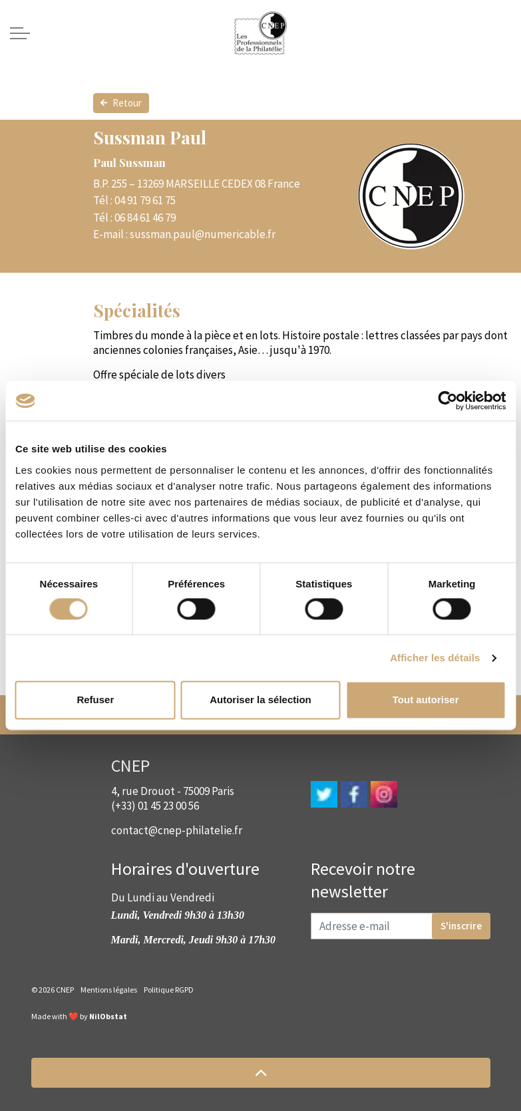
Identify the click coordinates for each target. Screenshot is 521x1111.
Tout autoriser (426, 700)
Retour (121, 103)
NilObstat (108, 1016)
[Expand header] (20, 33)
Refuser (95, 700)
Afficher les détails (435, 657)
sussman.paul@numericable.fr (202, 234)
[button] (260, 1073)
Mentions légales (109, 990)
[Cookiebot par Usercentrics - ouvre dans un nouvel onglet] (447, 400)
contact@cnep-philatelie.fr (176, 830)
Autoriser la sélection (260, 700)
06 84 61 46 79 (145, 217)
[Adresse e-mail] (400, 926)
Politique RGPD (169, 990)
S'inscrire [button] (461, 926)
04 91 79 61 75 (145, 200)
